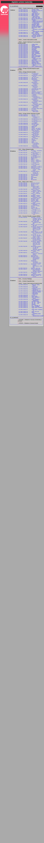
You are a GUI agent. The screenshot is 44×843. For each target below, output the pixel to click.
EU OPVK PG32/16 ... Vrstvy (27, 242)
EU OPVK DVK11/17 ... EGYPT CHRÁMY (28, 37)
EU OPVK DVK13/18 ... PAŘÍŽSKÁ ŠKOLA (29, 72)
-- (41, 6)
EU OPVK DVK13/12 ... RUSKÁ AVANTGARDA (30, 64)
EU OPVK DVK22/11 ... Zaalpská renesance (30, 106)
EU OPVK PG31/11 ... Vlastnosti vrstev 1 (30, 194)
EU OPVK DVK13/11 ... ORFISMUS (27, 63)
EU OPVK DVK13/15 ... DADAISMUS (28, 69)
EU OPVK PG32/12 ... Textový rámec (28, 235)
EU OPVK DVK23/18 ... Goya (26, 165)
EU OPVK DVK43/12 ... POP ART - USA (29, 356)
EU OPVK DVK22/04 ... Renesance (28, 90)
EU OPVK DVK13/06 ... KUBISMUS (27, 57)
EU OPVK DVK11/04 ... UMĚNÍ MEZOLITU (29, 15)
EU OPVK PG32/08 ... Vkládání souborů (29, 229)
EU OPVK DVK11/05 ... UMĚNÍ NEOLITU (29, 16)
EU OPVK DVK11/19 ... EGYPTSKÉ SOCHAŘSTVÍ (30, 40)
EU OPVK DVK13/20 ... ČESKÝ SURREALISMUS (30, 76)
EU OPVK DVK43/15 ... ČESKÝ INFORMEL (29, 360)
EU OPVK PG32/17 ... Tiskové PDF (28, 243)
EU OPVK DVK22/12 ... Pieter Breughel (29, 107)
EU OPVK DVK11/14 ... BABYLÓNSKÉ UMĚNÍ (30, 31)
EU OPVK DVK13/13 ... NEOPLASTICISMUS (29, 65)
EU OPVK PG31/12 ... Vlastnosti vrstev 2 (30, 195)
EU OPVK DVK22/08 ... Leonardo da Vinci (30, 102)
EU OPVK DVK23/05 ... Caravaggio (28, 143)
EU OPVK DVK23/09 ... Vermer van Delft (30, 149)
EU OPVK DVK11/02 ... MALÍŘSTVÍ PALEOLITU (30, 11)
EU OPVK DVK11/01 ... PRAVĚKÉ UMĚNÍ (29, 10)
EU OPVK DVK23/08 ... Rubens (27, 148)
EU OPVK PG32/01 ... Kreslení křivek (29, 214)
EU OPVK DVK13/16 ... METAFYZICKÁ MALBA (30, 70)
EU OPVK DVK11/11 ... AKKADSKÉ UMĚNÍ (29, 27)
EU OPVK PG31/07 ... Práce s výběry (29, 187)
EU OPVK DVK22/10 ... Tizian (27, 105)
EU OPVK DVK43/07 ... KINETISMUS (28, 347)
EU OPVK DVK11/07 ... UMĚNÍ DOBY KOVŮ (29, 20)
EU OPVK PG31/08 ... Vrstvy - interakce (30, 188)
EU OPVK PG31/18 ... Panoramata (28, 207)
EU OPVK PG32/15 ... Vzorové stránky (29, 241)
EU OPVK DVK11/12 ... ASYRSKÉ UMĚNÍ (29, 28)
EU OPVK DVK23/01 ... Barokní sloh (28, 133)
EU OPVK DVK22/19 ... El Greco (27, 127)
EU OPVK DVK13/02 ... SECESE (27, 52)
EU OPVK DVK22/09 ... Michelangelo (28, 104)
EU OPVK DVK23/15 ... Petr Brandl (28, 162)
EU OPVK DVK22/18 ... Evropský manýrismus (30, 126)
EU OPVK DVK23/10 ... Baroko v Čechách (30, 150)
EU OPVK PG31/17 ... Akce (26, 206)
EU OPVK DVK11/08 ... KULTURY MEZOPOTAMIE (30, 21)
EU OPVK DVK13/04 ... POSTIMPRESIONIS (29, 54)
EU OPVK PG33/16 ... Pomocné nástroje (29, 315)
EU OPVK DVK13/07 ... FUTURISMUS (28, 58)
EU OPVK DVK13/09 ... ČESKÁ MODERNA (29, 60)
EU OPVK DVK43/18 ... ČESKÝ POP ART (29, 366)
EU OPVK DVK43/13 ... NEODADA (27, 357)
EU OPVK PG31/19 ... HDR (26, 209)
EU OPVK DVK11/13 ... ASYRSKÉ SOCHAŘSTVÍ (30, 29)
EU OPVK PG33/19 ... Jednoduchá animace (30, 322)
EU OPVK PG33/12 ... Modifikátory (28, 300)
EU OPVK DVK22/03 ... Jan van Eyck (28, 89)
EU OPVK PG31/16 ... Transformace (28, 205)
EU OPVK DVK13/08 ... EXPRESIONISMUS (29, 59)
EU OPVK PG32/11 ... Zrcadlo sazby (28, 233)
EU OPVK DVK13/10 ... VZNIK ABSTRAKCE (29, 61)
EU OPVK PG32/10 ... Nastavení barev (29, 232)
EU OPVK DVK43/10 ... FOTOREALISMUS (29, 353)
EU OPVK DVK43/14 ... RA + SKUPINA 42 (29, 358)
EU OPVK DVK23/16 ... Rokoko (27, 163)
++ (38, 6)
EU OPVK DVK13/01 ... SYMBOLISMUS (28, 50)
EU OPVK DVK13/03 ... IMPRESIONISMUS (29, 53)
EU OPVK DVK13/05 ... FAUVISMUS (28, 55)
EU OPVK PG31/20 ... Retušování (28, 210)
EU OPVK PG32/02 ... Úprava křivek (28, 215)
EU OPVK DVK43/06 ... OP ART (27, 346)
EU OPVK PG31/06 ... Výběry (27, 185)
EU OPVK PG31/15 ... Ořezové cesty (28, 204)
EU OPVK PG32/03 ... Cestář (27, 216)
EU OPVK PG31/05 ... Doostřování (28, 184)
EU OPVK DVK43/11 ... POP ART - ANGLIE (30, 355)
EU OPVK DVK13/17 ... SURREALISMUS (28, 71)
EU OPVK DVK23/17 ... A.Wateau (27, 164)
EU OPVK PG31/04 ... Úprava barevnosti (30, 183)
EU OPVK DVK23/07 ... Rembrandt (28, 147)
